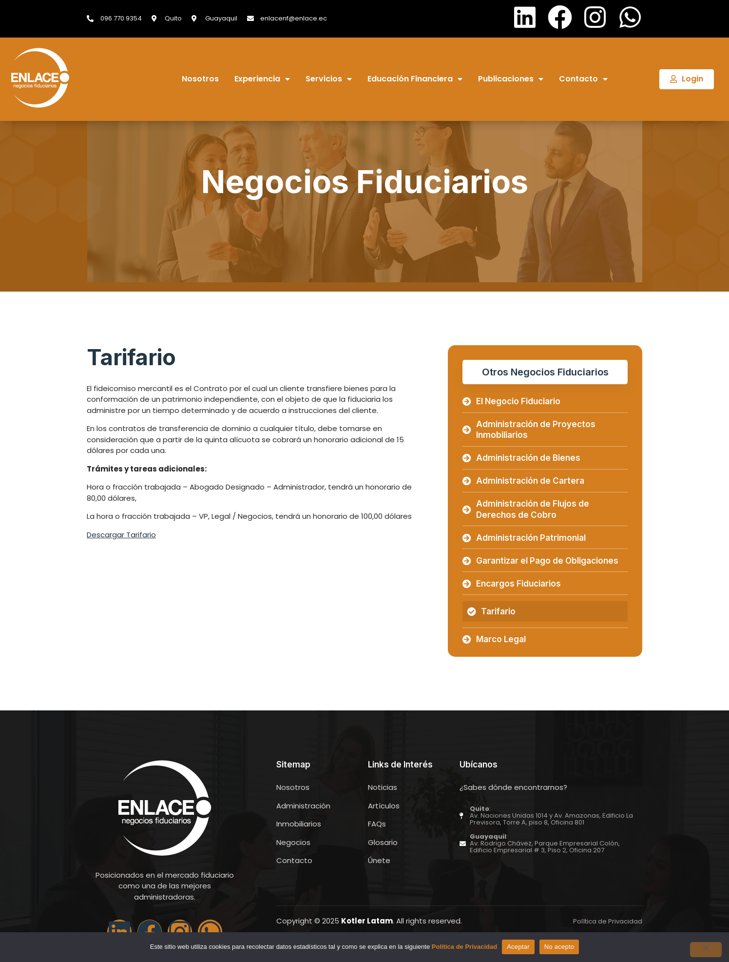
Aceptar (518, 946)
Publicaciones (510, 79)
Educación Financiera (414, 79)
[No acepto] (704, 950)
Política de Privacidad (464, 946)
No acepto (559, 946)
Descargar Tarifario (121, 535)
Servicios (329, 79)
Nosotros (200, 79)
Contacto (583, 79)
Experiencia (262, 79)
